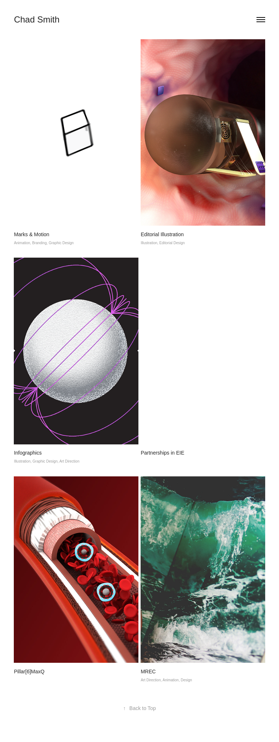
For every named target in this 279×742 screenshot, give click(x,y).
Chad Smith (36, 19)
